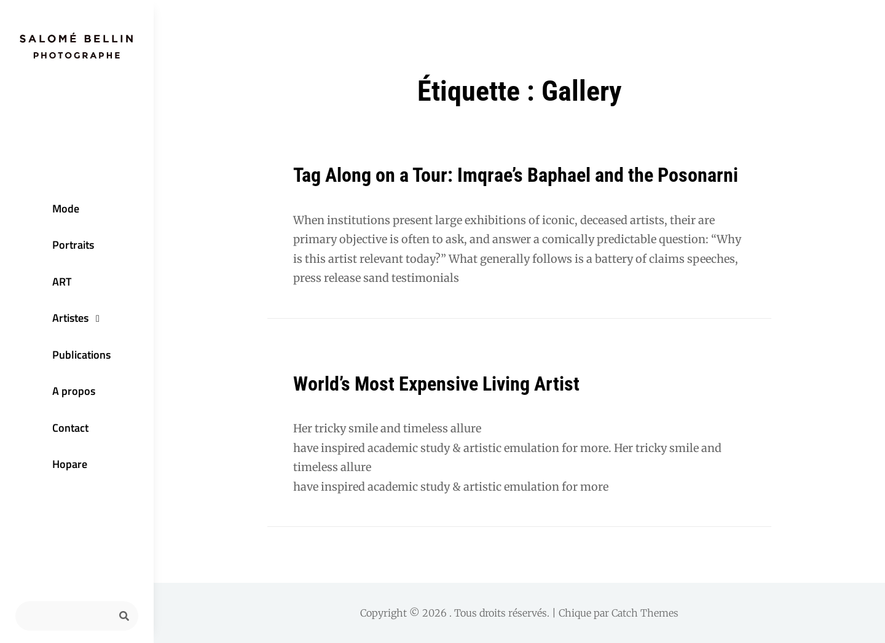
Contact (70, 427)
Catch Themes (645, 613)
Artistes (70, 318)
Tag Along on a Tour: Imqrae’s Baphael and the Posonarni (515, 175)
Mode (65, 208)
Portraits (73, 244)
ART (61, 281)
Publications (81, 354)
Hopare (69, 464)
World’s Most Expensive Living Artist (436, 384)
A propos (73, 391)
